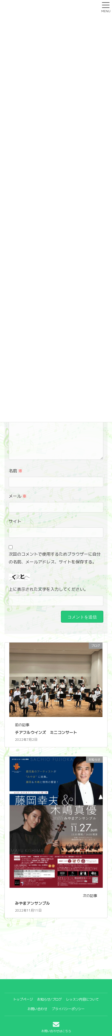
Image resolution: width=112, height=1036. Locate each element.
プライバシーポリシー (68, 1009)
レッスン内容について (82, 999)
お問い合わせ (37, 1009)
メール (18, 496)
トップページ (23, 999)
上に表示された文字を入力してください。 (48, 589)
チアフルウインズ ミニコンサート (48, 732)
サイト (15, 521)
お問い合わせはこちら (56, 1027)
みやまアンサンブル (34, 903)
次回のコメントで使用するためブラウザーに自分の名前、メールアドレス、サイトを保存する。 (55, 557)
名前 (15, 471)
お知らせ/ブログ (49, 999)
